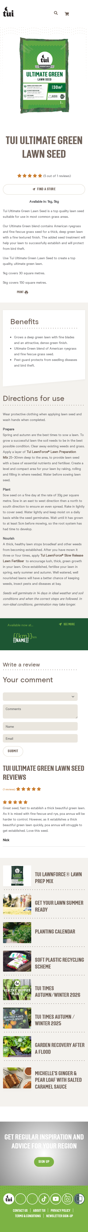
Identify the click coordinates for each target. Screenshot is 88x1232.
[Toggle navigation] (55, 14)
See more (69, 624)
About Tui (39, 1210)
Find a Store (46, 189)
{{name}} (21, 640)
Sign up (44, 1162)
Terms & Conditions (28, 1216)
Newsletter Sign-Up (59, 1216)
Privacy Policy (60, 1210)
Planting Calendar (55, 932)
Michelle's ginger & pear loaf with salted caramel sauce (58, 1080)
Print (20, 292)
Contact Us (20, 1210)
